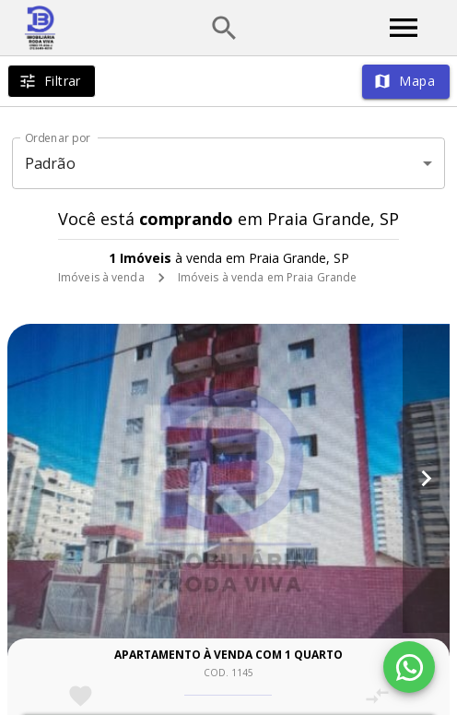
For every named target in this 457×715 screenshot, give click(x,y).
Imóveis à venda (101, 277)
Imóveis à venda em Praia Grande (267, 277)
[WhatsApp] (409, 667)
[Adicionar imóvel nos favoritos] (81, 696)
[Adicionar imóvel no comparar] (377, 696)
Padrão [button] (50, 163)
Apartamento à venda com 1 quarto (228, 654)
